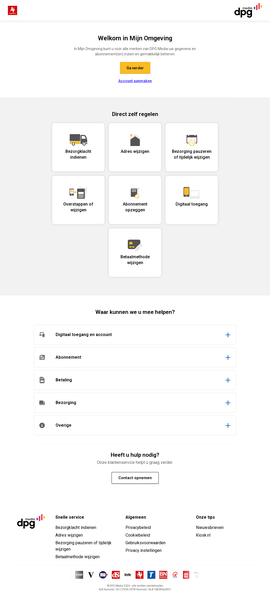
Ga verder (135, 68)
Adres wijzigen (69, 535)
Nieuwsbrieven (210, 527)
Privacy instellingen (144, 550)
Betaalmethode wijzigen (77, 556)
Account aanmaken (135, 81)
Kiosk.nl (203, 535)
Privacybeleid (138, 527)
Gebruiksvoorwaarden (146, 542)
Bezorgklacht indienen (75, 527)
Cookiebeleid (138, 535)
